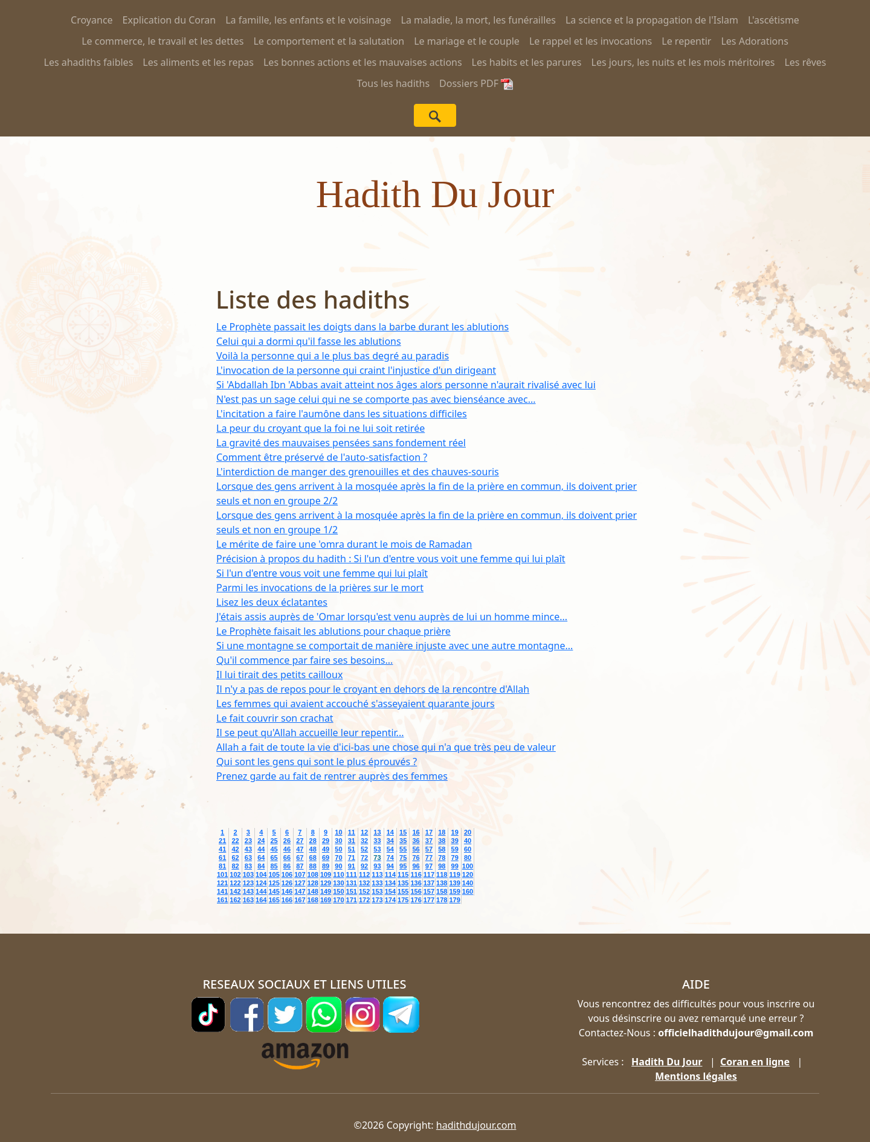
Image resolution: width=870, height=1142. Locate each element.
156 (415, 891)
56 (415, 849)
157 (429, 891)
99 (455, 866)
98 (441, 866)
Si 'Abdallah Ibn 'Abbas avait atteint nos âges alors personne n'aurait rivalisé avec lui (406, 384)
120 (467, 874)
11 (351, 832)
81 (222, 866)
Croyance (92, 20)
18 (441, 832)
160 (467, 891)
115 (403, 874)
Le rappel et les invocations (590, 41)
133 (377, 883)
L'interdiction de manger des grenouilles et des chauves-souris (357, 471)
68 (313, 857)
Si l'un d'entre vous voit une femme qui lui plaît (322, 573)
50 (338, 849)
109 (325, 874)
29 (325, 840)
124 (261, 883)
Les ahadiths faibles (89, 62)
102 (235, 874)
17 (429, 832)
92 (364, 866)
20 (467, 832)
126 (287, 883)
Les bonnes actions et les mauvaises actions (362, 62)
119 (454, 874)
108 (313, 874)
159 (454, 891)
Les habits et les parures (527, 62)
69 (325, 857)
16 (415, 832)
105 (273, 874)
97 (429, 866)
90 (338, 866)
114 (390, 874)
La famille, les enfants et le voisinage (308, 20)
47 (299, 849)
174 (390, 899)
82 (235, 866)
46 (287, 849)
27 (299, 840)
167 (299, 899)
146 (287, 891)
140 (467, 883)
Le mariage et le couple (467, 41)
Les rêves (805, 62)
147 (299, 891)
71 (351, 857)
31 (351, 840)
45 (273, 849)
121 (222, 883)
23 (248, 840)
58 (441, 849)
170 (338, 899)
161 (222, 899)
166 (287, 899)
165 (273, 899)
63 (248, 857)
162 (235, 899)
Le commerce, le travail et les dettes (162, 41)
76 (415, 857)
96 (415, 866)
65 (273, 857)
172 (364, 899)
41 (222, 849)
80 (467, 857)
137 (429, 883)
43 (248, 849)
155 (403, 891)
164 (261, 899)
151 (351, 891)
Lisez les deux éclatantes (271, 602)
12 (364, 832)
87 (299, 866)
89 (325, 866)
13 (377, 832)
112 (364, 874)
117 (429, 874)
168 (313, 899)
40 (467, 840)
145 (273, 891)
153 (377, 891)
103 (248, 874)
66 (287, 857)
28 (313, 840)
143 (248, 891)
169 (325, 899)
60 (467, 849)
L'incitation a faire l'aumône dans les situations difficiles (341, 413)
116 (415, 874)
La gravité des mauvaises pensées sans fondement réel (341, 442)
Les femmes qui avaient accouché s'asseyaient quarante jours (355, 703)
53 (377, 849)
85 (273, 866)
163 (248, 899)
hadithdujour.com (476, 1125)
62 (235, 857)
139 (454, 883)
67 (299, 857)
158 (441, 891)
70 (338, 857)
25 (273, 840)
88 (313, 866)
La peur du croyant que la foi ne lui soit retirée (320, 428)
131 (351, 883)
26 (287, 840)
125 (273, 883)
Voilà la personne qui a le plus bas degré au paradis (332, 355)
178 (441, 899)
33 (377, 840)
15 (403, 832)
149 (325, 891)
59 (455, 849)
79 (455, 857)
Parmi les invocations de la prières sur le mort (320, 587)
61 (222, 857)
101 (222, 874)
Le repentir (686, 41)
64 (261, 857)
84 (261, 866)
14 (390, 832)
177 (429, 899)
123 (248, 883)
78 (441, 857)
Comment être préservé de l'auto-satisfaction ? (321, 457)
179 (454, 899)
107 (299, 874)
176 (415, 899)
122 (235, 883)
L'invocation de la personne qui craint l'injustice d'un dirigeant (356, 370)
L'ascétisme (773, 20)
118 (441, 874)
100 (467, 866)
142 (235, 891)
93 (377, 866)
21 (222, 840)
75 (403, 857)
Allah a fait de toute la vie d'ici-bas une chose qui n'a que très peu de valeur (386, 747)
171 (351, 899)
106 (287, 874)
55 (403, 849)
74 (390, 857)
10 (338, 832)
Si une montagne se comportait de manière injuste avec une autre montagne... (394, 645)
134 (390, 883)
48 (313, 849)
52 (364, 849)
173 (377, 899)
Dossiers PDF (476, 83)
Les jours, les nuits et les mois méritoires (683, 62)
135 (403, 883)
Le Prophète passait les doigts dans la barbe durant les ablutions (362, 326)
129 (325, 883)
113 (377, 874)
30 (338, 840)
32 (364, 840)
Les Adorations (754, 41)
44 (261, 849)
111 (351, 874)
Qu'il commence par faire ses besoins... (304, 660)
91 (351, 866)
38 (441, 840)
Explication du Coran (169, 20)
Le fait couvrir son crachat (275, 718)
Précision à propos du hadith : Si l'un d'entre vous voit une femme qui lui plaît (391, 558)
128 (313, 883)
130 (338, 883)
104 (261, 874)
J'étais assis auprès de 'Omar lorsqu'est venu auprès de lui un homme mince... (391, 616)
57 (429, 849)
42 (235, 849)
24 (261, 840)
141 (222, 891)
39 (455, 840)
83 (248, 866)
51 (351, 849)
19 (455, 832)
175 (403, 899)
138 (441, 883)
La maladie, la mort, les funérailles (478, 20)
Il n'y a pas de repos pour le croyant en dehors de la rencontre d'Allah (372, 689)
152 (364, 891)
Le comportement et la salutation (328, 41)
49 (325, 849)
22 (235, 840)
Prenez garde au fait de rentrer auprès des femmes (332, 776)
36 (415, 840)
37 (429, 840)
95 (403, 866)
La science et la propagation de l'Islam (652, 20)
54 (390, 849)
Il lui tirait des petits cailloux (279, 674)
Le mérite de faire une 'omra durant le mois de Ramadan (344, 544)
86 (287, 866)
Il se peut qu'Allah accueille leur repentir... (310, 732)
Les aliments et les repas (198, 62)
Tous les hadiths (393, 83)
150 (338, 891)
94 (390, 866)
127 (299, 883)
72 (364, 857)
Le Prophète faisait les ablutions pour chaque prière (333, 631)
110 (338, 874)
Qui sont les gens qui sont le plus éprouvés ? (316, 761)
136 (415, 883)
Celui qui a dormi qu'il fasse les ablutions (308, 341)
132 (364, 883)
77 (429, 857)
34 (390, 840)
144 (261, 891)
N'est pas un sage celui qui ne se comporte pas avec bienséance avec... (376, 399)
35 (403, 840)
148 (313, 891)
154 (390, 891)
